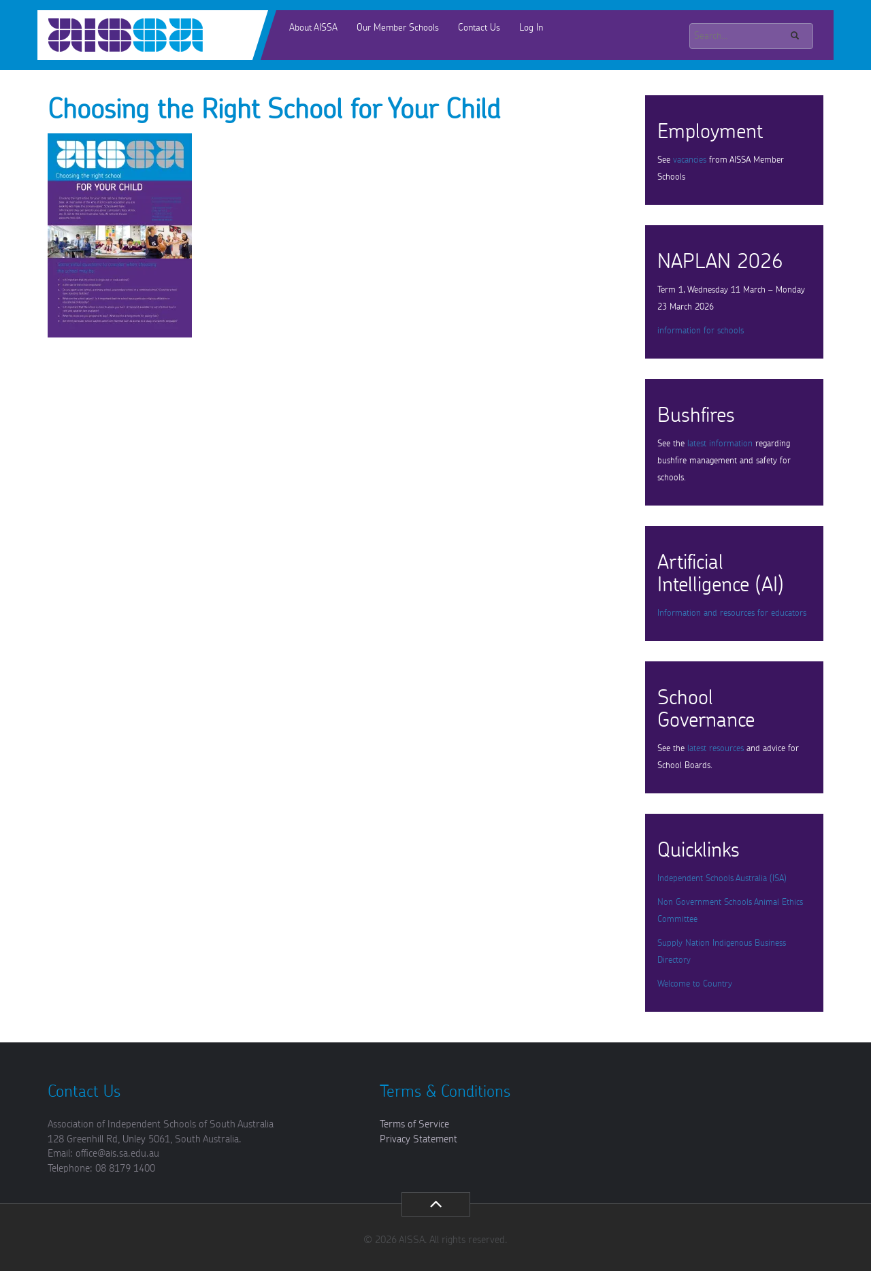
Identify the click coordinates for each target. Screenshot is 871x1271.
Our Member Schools (398, 28)
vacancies (689, 160)
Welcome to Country (694, 984)
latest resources (715, 748)
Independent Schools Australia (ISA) (722, 878)
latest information (720, 444)
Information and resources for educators (731, 613)
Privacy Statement (418, 1139)
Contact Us (479, 28)
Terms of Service (414, 1124)
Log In (531, 28)
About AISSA (313, 28)
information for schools (700, 331)
